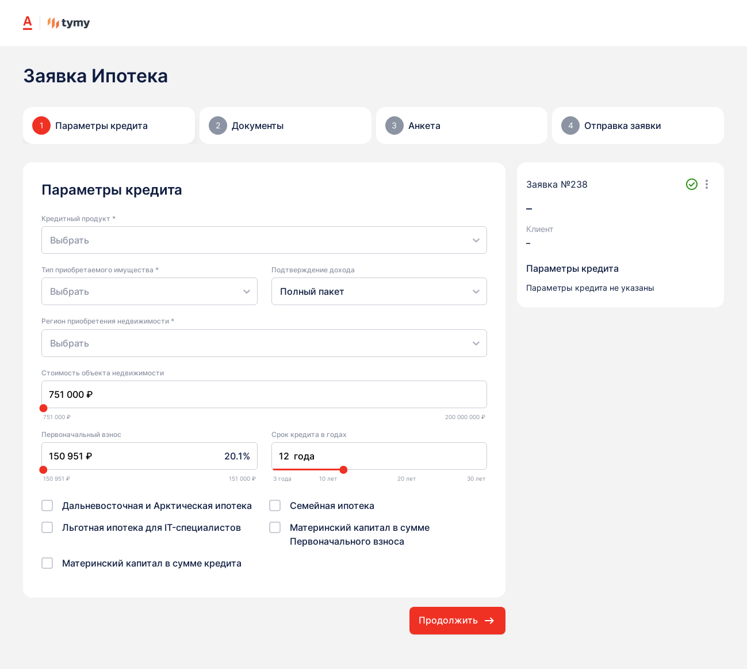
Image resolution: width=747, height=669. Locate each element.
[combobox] (51, 240)
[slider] (43, 408)
